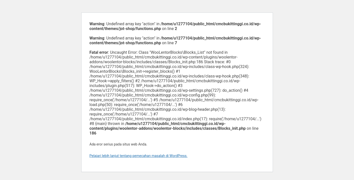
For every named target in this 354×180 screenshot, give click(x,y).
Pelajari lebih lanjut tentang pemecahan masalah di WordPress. (139, 156)
